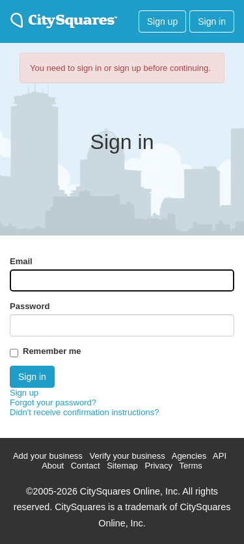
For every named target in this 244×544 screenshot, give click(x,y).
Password (29, 306)
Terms (190, 465)
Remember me (52, 351)
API (219, 456)
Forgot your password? (53, 402)
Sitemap (122, 465)
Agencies (189, 456)
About (53, 465)
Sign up (162, 21)
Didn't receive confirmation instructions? (84, 412)
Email (21, 261)
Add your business (48, 456)
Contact (85, 465)
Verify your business (127, 456)
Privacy (158, 465)
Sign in (212, 21)
